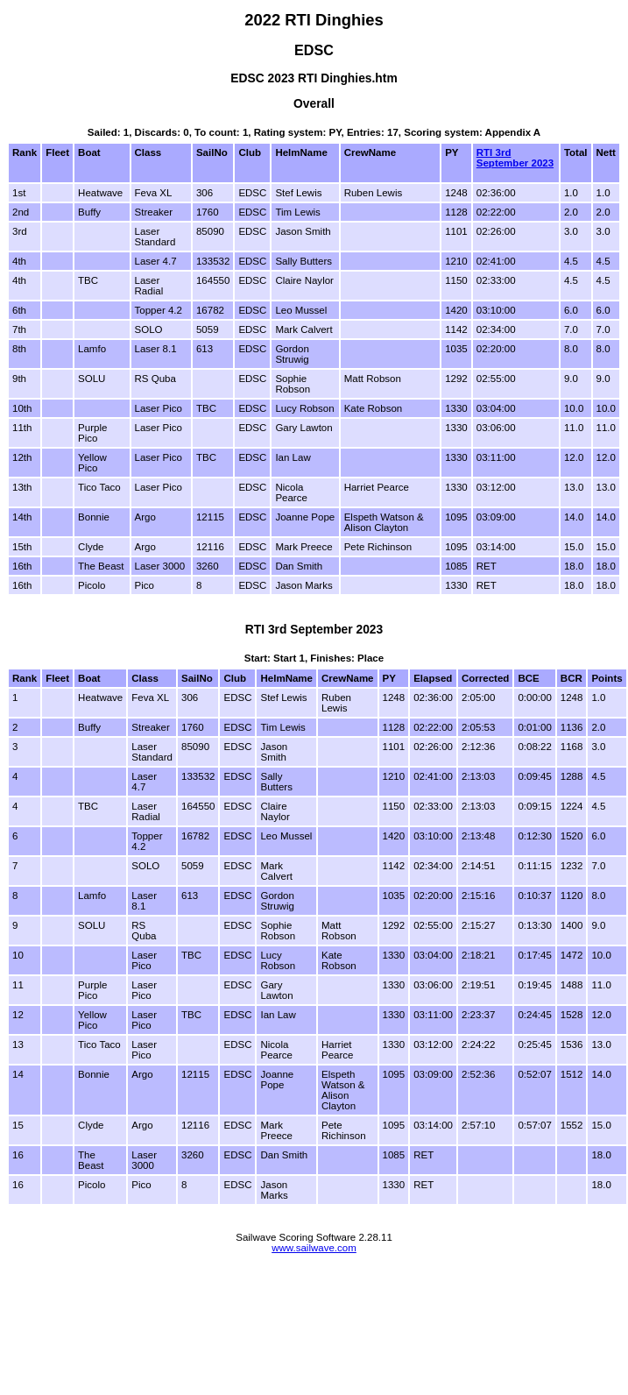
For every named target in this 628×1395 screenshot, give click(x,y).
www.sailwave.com (314, 1248)
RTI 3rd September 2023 (515, 157)
